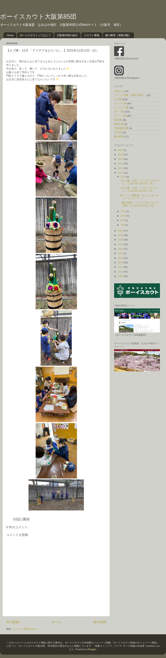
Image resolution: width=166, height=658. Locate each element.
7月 (123, 225)
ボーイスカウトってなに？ (35, 35)
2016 (121, 249)
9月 (123, 220)
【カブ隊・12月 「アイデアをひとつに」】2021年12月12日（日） (140, 182)
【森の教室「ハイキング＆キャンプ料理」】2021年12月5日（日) (139, 204)
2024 (121, 159)
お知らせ (119, 91)
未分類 (117, 132)
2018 (121, 239)
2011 (121, 267)
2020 (121, 230)
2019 (121, 235)
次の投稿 (12, 622)
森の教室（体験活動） (118, 35)
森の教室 (119, 136)
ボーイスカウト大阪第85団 (38, 16)
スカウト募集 (91, 35)
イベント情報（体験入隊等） (130, 95)
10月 (123, 215)
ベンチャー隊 (121, 107)
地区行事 (119, 124)
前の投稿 (99, 622)
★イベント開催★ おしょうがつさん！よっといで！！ (139, 196)
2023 (121, 163)
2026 (121, 150)
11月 (123, 211)
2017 (121, 244)
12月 (123, 176)
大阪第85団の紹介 (67, 35)
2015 (121, 253)
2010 (121, 271)
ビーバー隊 (120, 103)
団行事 (117, 120)
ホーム (56, 622)
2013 (121, 258)
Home (10, 35)
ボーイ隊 (119, 111)
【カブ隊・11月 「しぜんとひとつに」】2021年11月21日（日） (138, 189)
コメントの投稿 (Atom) (24, 629)
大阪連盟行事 (121, 128)
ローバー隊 (120, 116)
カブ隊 (117, 99)
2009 (121, 276)
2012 (121, 262)
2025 (121, 154)
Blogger (92, 649)
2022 (121, 168)
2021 (121, 172)
